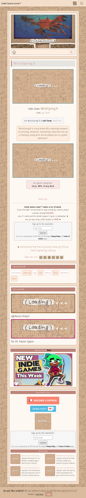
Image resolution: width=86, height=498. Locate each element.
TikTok (63, 246)
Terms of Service (64, 446)
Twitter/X (34, 250)
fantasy (48, 272)
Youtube (55, 246)
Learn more (39, 494)
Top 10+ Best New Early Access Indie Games (33, 468)
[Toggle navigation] (81, 3)
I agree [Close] (49, 494)
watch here (57, 120)
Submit (50, 250)
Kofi (56, 219)
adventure (64, 272)
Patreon (49, 212)
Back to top (43, 199)
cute (40, 272)
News (42, 250)
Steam (47, 112)
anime (14, 278)
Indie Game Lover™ (11, 3)
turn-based (16, 272)
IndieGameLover (26, 246)
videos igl (27, 272)
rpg (34, 272)
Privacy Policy (55, 236)
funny (55, 272)
